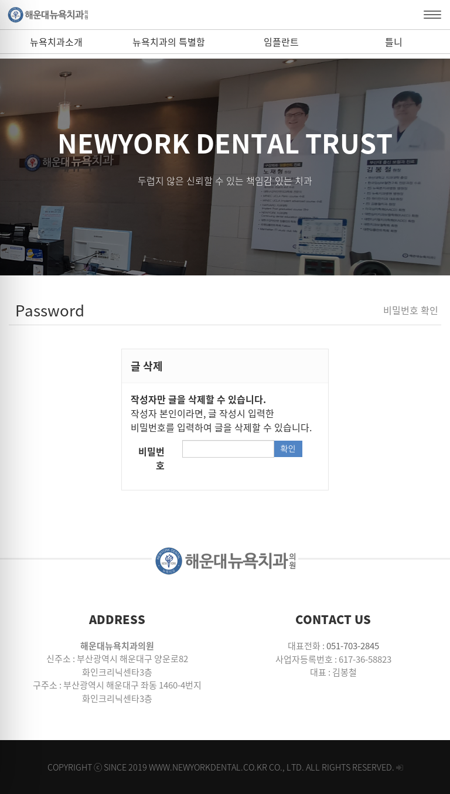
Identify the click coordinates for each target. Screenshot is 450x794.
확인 (287, 449)
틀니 (394, 42)
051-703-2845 (352, 645)
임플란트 (281, 42)
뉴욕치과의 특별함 (168, 42)
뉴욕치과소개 (56, 42)
